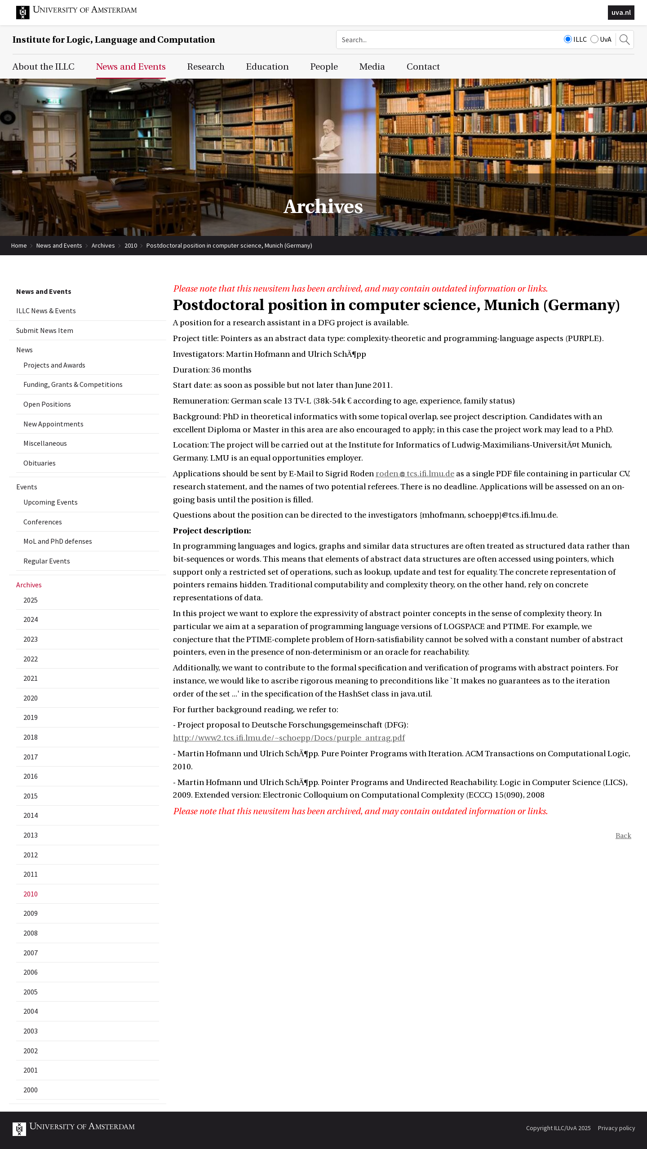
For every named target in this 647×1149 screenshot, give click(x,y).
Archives (103, 245)
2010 (130, 245)
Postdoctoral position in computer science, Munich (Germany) (229, 245)
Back (623, 836)
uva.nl (621, 12)
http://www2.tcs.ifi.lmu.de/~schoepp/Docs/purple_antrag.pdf (289, 738)
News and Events (59, 245)
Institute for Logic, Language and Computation (114, 40)
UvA (601, 39)
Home (19, 245)
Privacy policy (616, 1128)
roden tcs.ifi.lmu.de (415, 474)
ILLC (575, 39)
